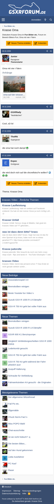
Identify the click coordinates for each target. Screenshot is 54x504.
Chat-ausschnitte (16, 430)
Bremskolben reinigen (18, 286)
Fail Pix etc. (13, 403)
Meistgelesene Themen (15, 392)
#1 (51, 51)
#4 (51, 156)
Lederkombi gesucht (18, 348)
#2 (51, 107)
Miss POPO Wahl (16, 423)
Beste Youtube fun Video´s (21, 293)
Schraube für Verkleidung (20, 375)
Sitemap (16, 491)
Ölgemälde (13, 410)
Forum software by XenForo (22, 499)
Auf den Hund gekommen (20, 450)
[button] (3, 19)
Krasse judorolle (11, 249)
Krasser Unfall (10, 220)
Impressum (6, 491)
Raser (11, 470)
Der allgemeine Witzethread (21, 397)
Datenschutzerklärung (11, 493)
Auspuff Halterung (16, 369)
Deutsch (6, 487)
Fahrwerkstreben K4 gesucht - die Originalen (29, 382)
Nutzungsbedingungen (31, 491)
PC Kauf (12, 463)
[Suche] (50, 19)
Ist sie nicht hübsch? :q (19, 437)
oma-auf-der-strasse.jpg (14, 94)
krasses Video (10, 261)
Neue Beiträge (10, 275)
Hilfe (24, 493)
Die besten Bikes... (17, 443)
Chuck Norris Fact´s (17, 417)
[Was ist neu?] (45, 19)
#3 (51, 131)
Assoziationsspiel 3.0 (18, 280)
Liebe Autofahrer (16, 457)
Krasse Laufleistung (14, 205)
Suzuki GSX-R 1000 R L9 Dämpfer (25, 300)
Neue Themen (10, 316)
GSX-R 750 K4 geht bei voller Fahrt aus (27, 306)
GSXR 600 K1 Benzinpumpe (22, 334)
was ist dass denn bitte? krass (20, 231)
